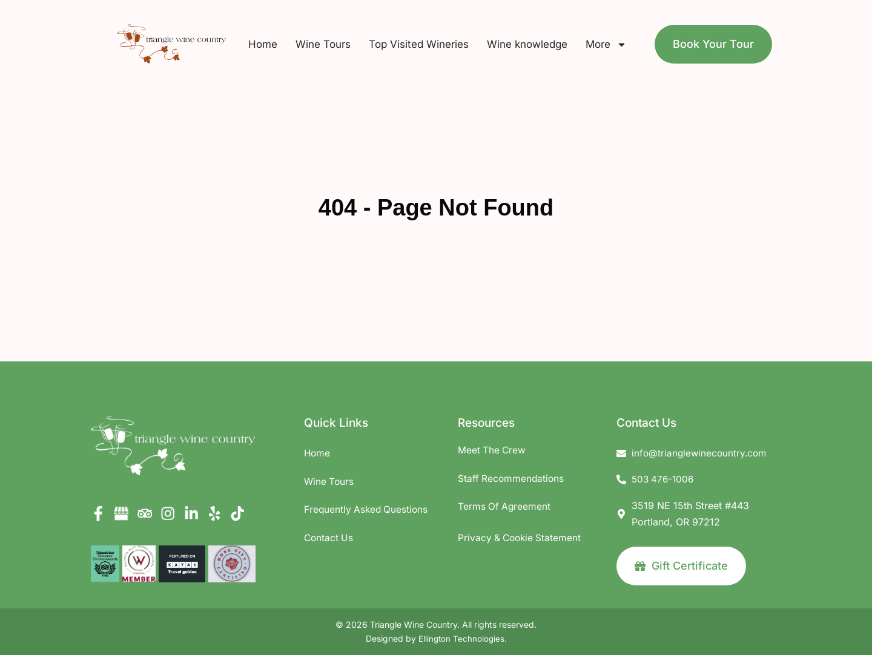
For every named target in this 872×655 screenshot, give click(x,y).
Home (262, 44)
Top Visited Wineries (419, 44)
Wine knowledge (527, 44)
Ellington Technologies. (462, 639)
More (606, 44)
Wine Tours (323, 44)
